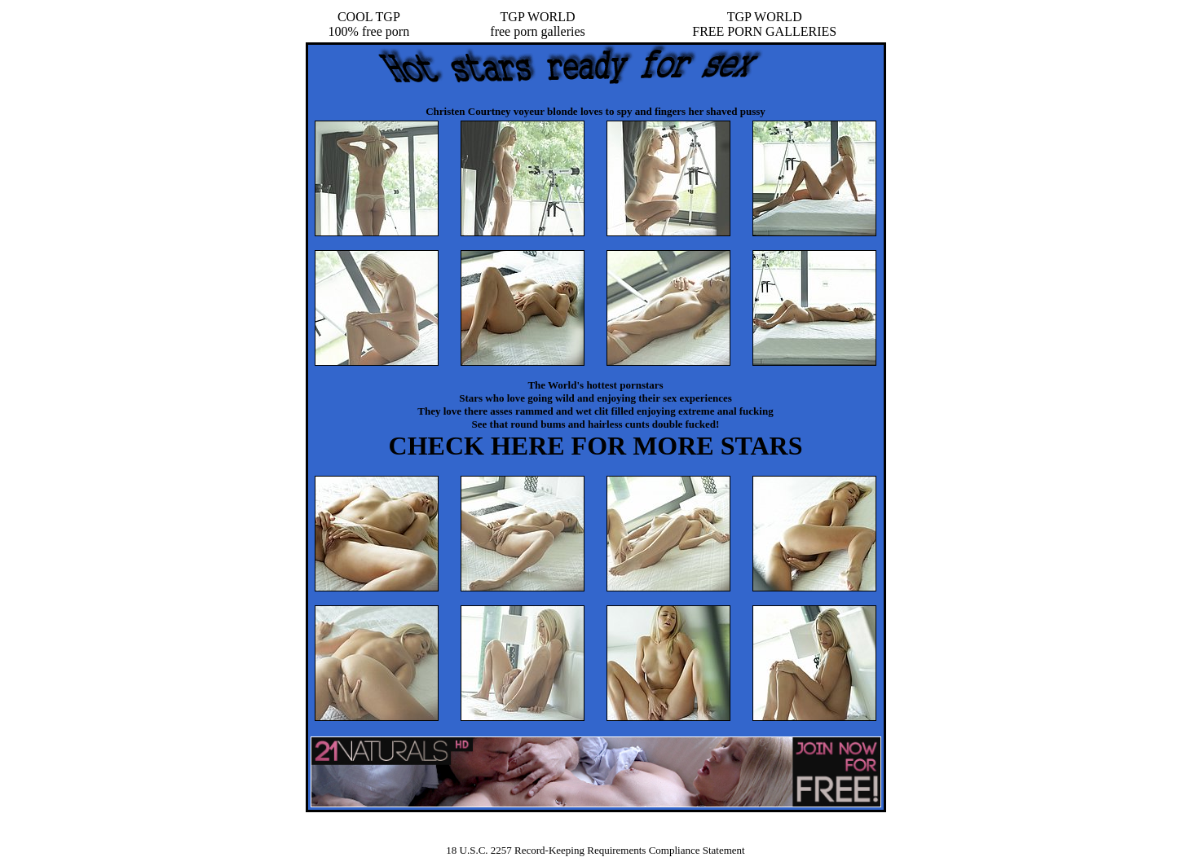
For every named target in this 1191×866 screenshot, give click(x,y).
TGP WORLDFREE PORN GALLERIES (764, 24)
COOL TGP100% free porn (369, 24)
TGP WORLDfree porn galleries (537, 24)
